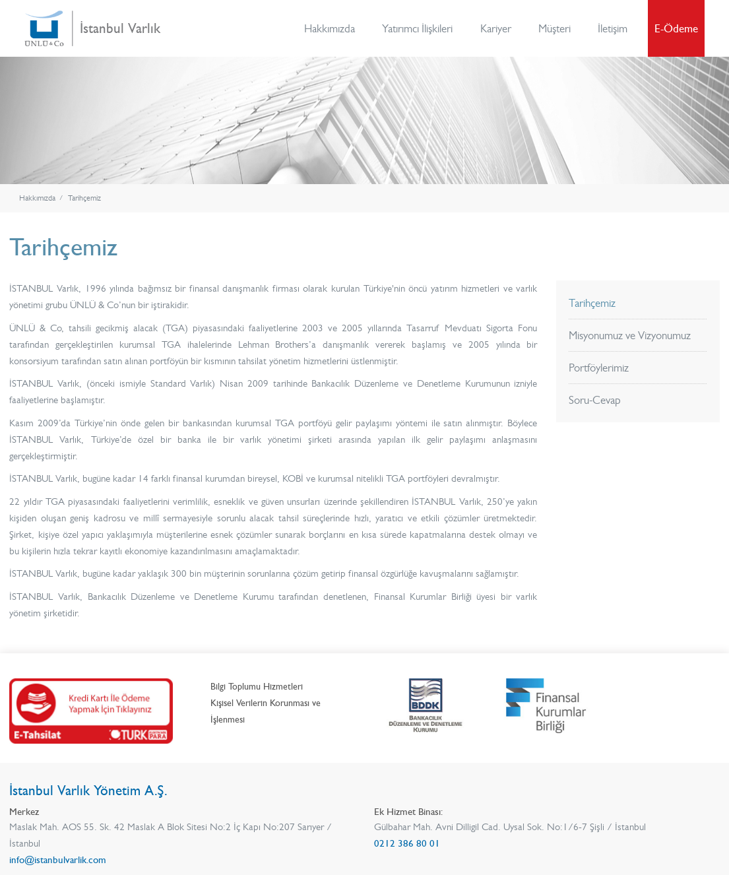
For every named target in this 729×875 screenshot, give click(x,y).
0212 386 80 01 (407, 843)
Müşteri (554, 28)
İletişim (612, 28)
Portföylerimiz (599, 367)
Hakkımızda (329, 28)
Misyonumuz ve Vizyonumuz (630, 335)
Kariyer (495, 28)
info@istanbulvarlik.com (57, 860)
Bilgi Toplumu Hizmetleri (256, 686)
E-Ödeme (676, 28)
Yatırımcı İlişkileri (417, 28)
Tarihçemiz (84, 198)
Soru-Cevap (595, 399)
